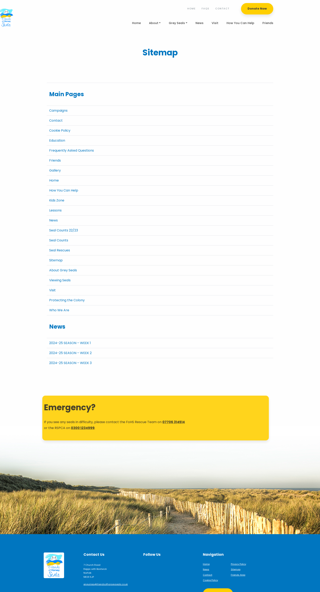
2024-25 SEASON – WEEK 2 (70, 353)
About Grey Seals (63, 270)
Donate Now (257, 9)
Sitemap (56, 260)
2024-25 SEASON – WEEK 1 (70, 343)
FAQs (205, 8)
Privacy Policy (238, 551)
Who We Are (59, 310)
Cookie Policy (59, 130)
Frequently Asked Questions (71, 150)
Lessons (55, 210)
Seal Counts (58, 240)
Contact (222, 8)
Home (191, 8)
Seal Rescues (59, 250)
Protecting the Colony (67, 300)
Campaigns (58, 110)
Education (57, 140)
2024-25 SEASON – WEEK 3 (70, 363)
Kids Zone (56, 200)
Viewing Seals (60, 280)
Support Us (218, 582)
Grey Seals (177, 23)
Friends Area (238, 562)
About (153, 23)
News (199, 23)
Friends (267, 23)
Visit (215, 23)
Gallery (55, 170)
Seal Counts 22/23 (63, 230)
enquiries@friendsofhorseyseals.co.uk (105, 572)
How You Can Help (240, 23)
